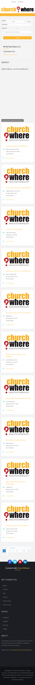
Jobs (4, 593)
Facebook (6, 617)
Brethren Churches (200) (10, 54)
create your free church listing (20, 650)
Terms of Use (7, 605)
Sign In (5, 585)
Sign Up (21, 2)
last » (5, 554)
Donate (5, 597)
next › (24, 551)
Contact (5, 24)
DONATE (4, 28)
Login (14, 2)
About (4, 21)
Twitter (5, 629)
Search (4, 17)
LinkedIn (5, 621)
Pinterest (5, 625)
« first (5, 548)
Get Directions (10, 158)
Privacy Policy (7, 601)
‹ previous (12, 548)
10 (16, 551)
